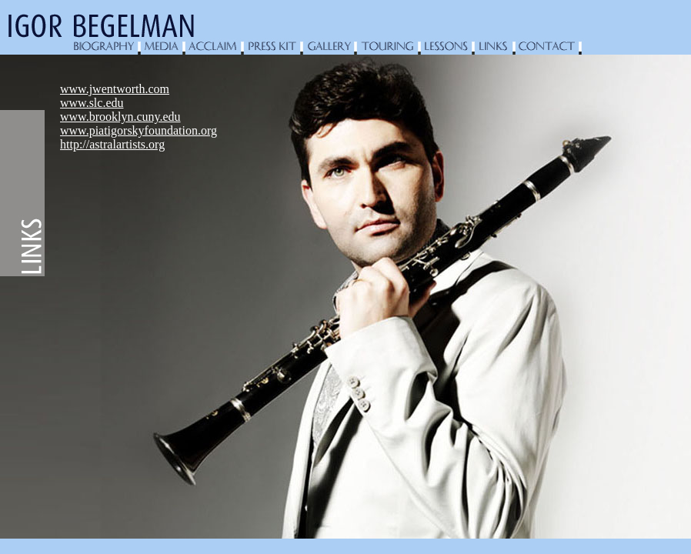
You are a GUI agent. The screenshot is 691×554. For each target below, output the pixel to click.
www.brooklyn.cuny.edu (120, 116)
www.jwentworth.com (114, 88)
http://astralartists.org (112, 144)
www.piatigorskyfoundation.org (138, 130)
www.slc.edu (92, 102)
